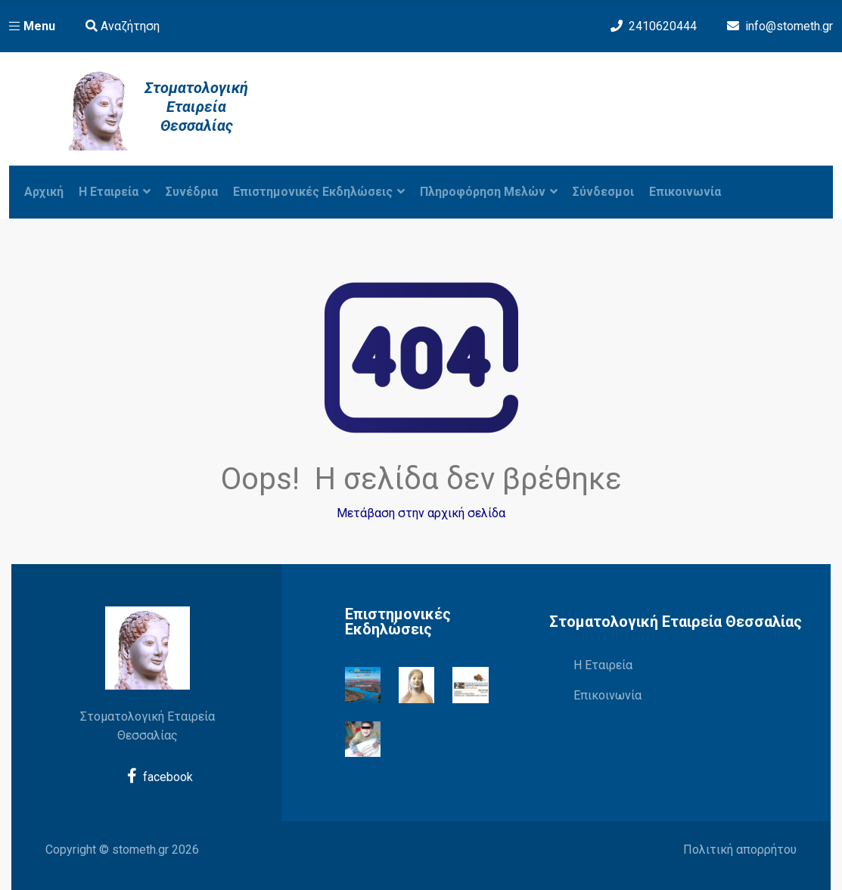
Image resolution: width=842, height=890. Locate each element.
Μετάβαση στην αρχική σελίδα (421, 513)
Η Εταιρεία (602, 665)
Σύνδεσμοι (603, 192)
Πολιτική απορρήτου (740, 849)
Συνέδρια (192, 192)
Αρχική (44, 192)
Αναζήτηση (122, 26)
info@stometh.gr (789, 26)
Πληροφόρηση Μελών (489, 192)
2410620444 (663, 26)
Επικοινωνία (685, 192)
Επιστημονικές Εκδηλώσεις (319, 192)
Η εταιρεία (115, 192)
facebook (160, 776)
